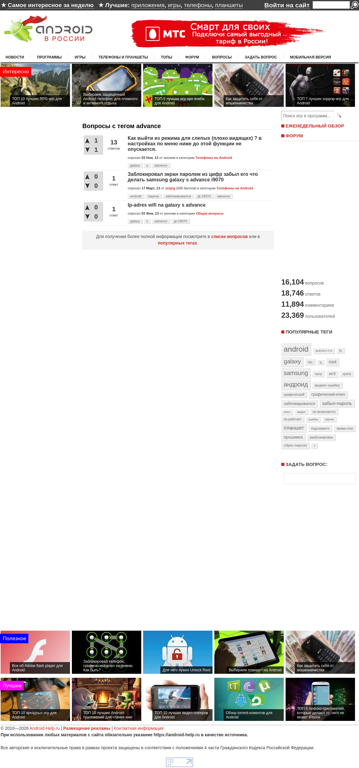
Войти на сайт (287, 5)
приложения (148, 5)
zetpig (170, 188)
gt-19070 (204, 196)
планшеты (229, 5)
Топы (166, 57)
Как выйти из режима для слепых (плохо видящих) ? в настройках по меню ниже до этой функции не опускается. (195, 143)
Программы (49, 57)
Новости (15, 57)
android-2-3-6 (324, 350)
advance (161, 165)
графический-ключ (328, 394)
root (332, 361)
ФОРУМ (294, 135)
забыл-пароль (337, 403)
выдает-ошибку (327, 385)
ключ (287, 412)
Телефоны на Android (214, 158)
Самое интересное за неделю (50, 5)
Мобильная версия (310, 57)
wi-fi (332, 374)
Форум (192, 57)
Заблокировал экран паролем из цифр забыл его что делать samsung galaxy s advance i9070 (193, 177)
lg (321, 362)
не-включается (324, 412)
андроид (296, 384)
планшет (294, 427)
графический (294, 394)
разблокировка (321, 437)
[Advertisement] (318, 208)
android (136, 196)
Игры (80, 57)
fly (340, 350)
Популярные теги (309, 331)
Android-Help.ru (45, 728)
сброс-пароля (295, 445)
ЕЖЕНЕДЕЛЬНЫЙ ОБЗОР (315, 125)
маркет (301, 412)
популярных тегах (177, 243)
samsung (296, 373)
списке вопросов (229, 236)
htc (310, 362)
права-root (344, 428)
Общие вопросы (209, 213)
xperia (347, 374)
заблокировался (178, 196)
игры (174, 5)
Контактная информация (138, 728)
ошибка (313, 419)
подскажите (320, 428)
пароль (153, 196)
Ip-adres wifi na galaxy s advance (167, 205)
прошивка (293, 437)
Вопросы (222, 57)
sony (318, 374)
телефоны (198, 5)
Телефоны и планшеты (123, 57)
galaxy (135, 165)
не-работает (293, 419)
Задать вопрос (261, 57)
